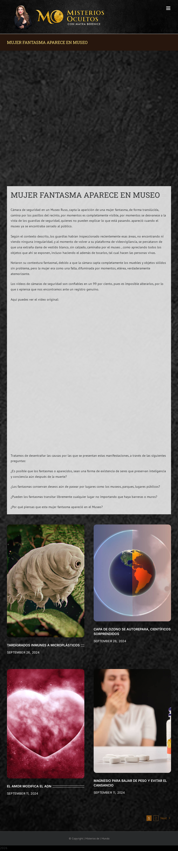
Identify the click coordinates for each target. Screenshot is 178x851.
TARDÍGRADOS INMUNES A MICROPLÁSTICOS (43, 645)
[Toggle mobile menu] (168, 8)
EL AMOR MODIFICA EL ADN (29, 786)
